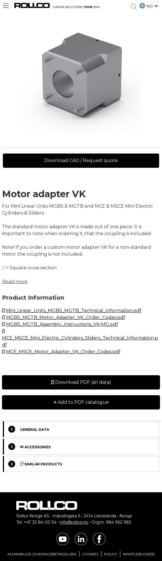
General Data (28, 429)
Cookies (90, 554)
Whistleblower (139, 554)
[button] (153, 6)
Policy (110, 554)
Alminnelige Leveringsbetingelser (41, 554)
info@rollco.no (74, 522)
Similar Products (35, 464)
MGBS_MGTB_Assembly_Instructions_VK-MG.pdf (62, 324)
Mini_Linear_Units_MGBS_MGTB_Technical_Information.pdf (73, 310)
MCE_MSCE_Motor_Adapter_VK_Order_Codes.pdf (63, 351)
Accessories (29, 446)
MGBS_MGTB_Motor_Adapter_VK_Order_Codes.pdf (65, 317)
